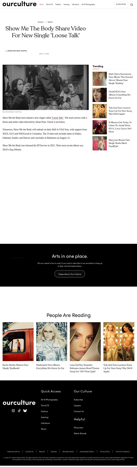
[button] (131, 4)
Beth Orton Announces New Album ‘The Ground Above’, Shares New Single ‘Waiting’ (120, 78)
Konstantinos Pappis (17, 51)
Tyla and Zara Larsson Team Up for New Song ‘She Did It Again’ (120, 110)
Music (41, 22)
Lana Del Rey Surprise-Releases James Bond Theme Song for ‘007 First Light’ (84, 369)
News (50, 22)
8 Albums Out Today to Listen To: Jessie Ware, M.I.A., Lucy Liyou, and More (121, 127)
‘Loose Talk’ (58, 117)
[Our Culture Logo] (19, 3)
